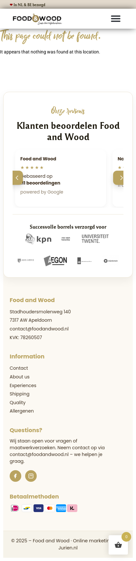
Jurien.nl (68, 548)
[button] (115, 18)
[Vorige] (16, 178)
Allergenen (22, 411)
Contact (19, 368)
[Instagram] (31, 476)
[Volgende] (120, 178)
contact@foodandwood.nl (39, 329)
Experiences (23, 385)
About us (20, 377)
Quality (17, 402)
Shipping (19, 394)
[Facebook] (15, 476)
